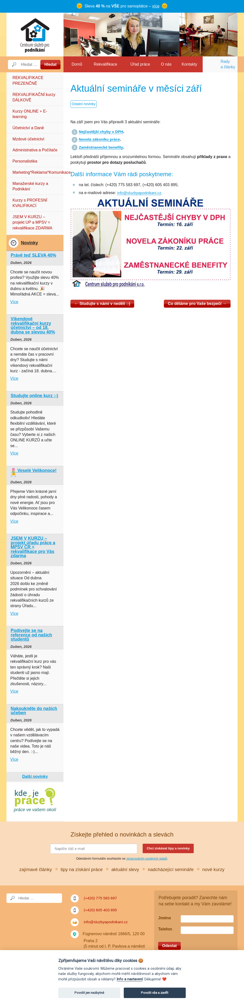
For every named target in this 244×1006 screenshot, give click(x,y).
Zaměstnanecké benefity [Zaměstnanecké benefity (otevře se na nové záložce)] (102, 147)
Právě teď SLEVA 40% (33, 255)
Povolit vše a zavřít (154, 993)
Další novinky (35, 776)
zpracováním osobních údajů (146, 858)
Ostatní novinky (84, 104)
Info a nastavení (130, 979)
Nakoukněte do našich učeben (34, 710)
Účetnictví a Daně (28, 128)
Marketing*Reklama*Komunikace (37, 172)
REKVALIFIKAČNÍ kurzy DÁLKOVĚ (33, 97)
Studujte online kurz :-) (34, 395)
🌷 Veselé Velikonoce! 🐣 (34, 472)
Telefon (165, 929)
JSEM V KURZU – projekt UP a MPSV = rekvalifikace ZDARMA (32, 222)
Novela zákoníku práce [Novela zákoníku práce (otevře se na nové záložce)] (100, 139)
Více (14, 302)
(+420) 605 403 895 (101, 910)
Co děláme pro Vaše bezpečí (197, 303)
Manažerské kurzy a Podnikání (30, 186)
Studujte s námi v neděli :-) (102, 303)
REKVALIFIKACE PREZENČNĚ (27, 80)
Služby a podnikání (34, 34)
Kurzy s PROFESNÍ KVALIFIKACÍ (29, 203)
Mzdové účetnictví (28, 139)
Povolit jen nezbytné (89, 993)
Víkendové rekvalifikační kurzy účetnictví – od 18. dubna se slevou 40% (33, 325)
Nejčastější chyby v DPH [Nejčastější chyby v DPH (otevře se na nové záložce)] (102, 131)
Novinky (29, 242)
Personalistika (24, 161)
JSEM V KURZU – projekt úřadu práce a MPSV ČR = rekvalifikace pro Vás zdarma (33, 547)
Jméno (164, 918)
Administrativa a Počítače (35, 150)
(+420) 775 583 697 (101, 898)
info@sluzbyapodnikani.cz (140, 193)
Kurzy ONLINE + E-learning (29, 114)
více (155, 6)
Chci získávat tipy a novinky (168, 848)
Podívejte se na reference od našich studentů (31, 635)
